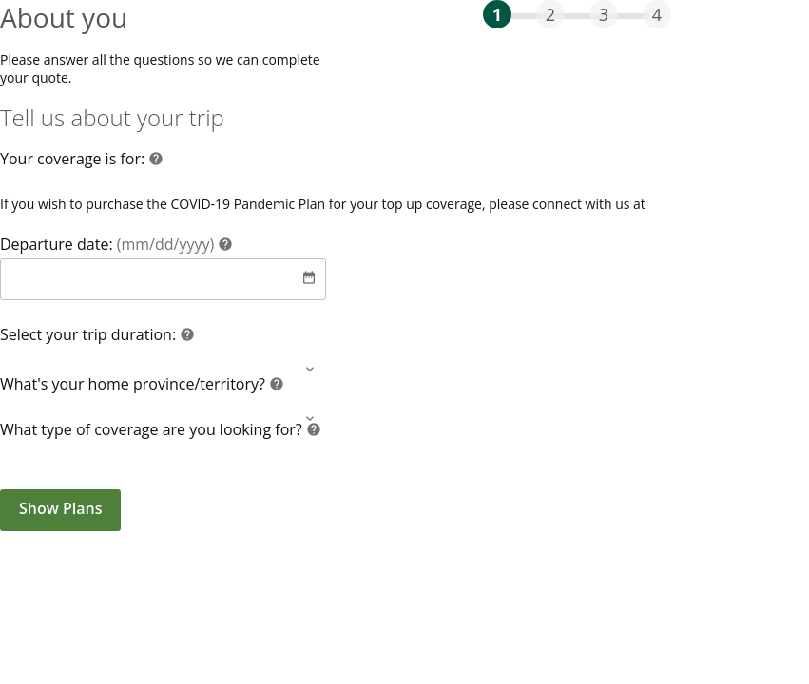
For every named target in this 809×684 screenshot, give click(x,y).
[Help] (156, 161)
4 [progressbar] (657, 14)
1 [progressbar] (497, 14)
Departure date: (109, 244)
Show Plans (60, 508)
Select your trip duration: (90, 334)
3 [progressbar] (603, 14)
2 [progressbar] (550, 14)
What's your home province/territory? (134, 383)
